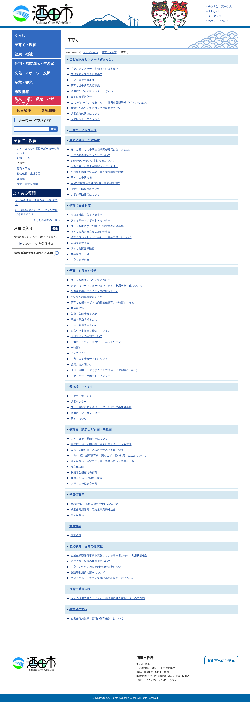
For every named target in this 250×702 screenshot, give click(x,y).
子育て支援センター (82, 395)
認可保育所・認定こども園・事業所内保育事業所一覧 (102, 461)
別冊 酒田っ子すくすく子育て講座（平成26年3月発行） (105, 370)
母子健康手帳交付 (81, 96)
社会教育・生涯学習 (29, 173)
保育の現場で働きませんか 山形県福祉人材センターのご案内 (108, 598)
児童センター (79, 401)
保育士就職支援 (80, 589)
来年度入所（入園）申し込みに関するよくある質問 (101, 444)
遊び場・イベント (81, 386)
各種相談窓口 (79, 308)
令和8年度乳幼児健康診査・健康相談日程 (95, 183)
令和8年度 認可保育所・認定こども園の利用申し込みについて (108, 455)
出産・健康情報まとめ (84, 325)
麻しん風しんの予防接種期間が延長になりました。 (101, 149)
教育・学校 (23, 168)
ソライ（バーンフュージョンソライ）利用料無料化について (106, 285)
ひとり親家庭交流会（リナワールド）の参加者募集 (101, 407)
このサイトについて (217, 20)
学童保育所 (76, 494)
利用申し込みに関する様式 (86, 478)
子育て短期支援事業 (82, 79)
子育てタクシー (80, 353)
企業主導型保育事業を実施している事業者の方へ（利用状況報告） (110, 555)
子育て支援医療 (80, 259)
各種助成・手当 (80, 254)
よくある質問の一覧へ (46, 220)
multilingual (212, 11)
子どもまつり (79, 418)
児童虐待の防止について (85, 113)
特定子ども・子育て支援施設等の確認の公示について (102, 578)
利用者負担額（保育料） (85, 472)
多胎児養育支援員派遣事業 (86, 74)
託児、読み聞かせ (81, 364)
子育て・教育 (109, 52)
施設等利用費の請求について (88, 572)
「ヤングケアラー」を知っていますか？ (94, 68)
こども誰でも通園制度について (89, 438)
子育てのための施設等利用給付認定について (97, 566)
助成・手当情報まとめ (84, 319)
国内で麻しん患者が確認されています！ (94, 166)
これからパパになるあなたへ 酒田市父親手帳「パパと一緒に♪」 (110, 102)
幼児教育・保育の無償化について (90, 561)
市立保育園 (77, 466)
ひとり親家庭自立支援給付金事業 (90, 231)
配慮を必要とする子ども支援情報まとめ (94, 291)
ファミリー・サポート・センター (90, 220)
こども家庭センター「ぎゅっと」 (92, 59)
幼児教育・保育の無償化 (86, 546)
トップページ (90, 52)
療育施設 (75, 526)
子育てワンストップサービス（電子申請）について (101, 237)
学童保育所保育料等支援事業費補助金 (93, 509)
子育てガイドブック (83, 130)
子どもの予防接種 (81, 177)
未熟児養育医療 (80, 242)
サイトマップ (213, 16)
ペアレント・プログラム (85, 119)
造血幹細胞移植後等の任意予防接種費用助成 (97, 171)
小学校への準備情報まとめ (86, 296)
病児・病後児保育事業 (84, 483)
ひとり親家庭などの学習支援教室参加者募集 (97, 226)
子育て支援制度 (80, 205)
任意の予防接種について (85, 188)
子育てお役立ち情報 (83, 270)
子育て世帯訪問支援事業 (85, 85)
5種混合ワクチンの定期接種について (93, 160)
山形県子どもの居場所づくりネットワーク (96, 341)
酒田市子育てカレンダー (85, 412)
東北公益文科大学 (27, 184)
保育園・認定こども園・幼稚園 (90, 429)
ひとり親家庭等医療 (82, 248)
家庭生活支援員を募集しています (90, 330)
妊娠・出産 (23, 158)
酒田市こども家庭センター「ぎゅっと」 (94, 91)
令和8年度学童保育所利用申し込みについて (96, 503)
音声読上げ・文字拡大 (218, 6)
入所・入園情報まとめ (84, 313)
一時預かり (77, 347)
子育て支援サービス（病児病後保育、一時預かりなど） (104, 302)
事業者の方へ (78, 609)
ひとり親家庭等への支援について (90, 279)
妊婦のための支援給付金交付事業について (96, 107)
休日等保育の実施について (86, 336)
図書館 (21, 178)
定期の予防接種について (85, 194)
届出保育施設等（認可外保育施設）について (97, 618)
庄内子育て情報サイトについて (89, 358)
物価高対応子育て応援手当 (86, 214)
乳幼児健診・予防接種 (84, 140)
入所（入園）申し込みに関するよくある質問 (97, 449)
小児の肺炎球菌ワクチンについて (90, 155)
